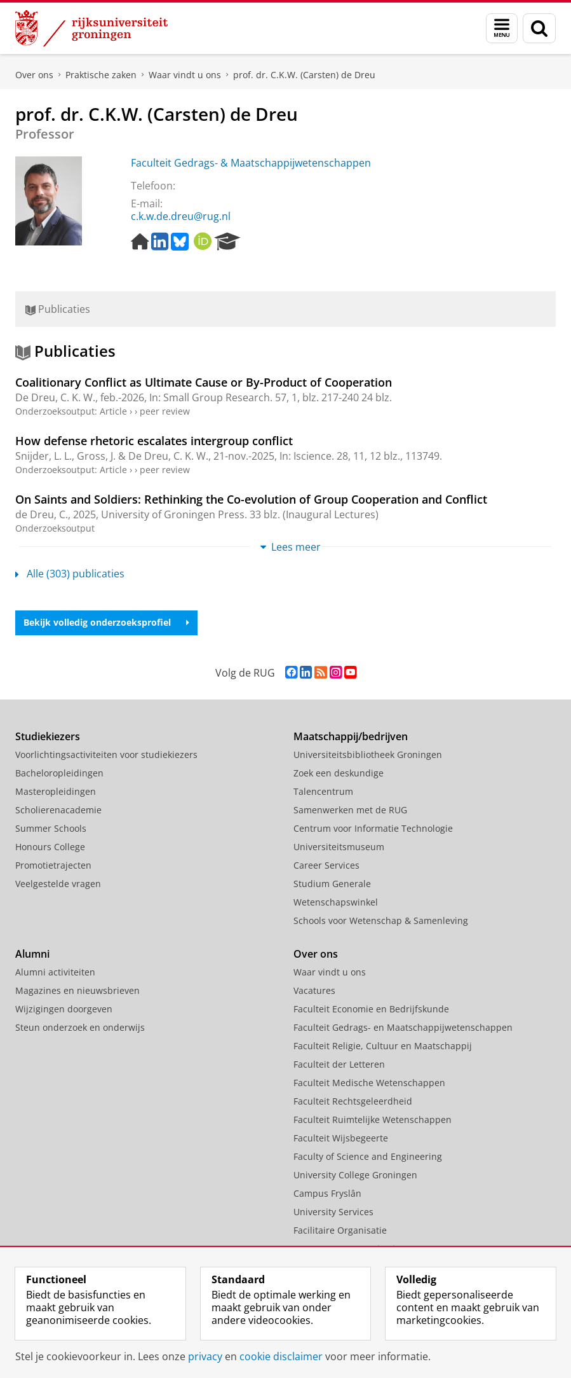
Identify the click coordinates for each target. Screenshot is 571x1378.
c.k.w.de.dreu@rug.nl (181, 216)
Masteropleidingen (55, 791)
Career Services (326, 865)
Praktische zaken (101, 75)
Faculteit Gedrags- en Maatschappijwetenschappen (403, 1027)
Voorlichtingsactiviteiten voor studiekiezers (106, 754)
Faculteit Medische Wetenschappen (369, 1083)
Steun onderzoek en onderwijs (80, 1027)
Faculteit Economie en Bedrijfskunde (371, 1009)
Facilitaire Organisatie (340, 1230)
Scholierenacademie (58, 810)
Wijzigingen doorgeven (63, 1009)
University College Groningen (355, 1175)
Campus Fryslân (327, 1193)
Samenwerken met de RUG (350, 810)
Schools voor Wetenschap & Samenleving (380, 920)
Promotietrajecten (53, 865)
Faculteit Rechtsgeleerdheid (352, 1101)
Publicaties (57, 309)
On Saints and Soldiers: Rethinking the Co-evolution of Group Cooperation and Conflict (251, 499)
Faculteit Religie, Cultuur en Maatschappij (382, 1046)
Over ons (34, 75)
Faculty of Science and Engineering (367, 1156)
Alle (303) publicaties (69, 574)
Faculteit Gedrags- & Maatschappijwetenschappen (251, 163)
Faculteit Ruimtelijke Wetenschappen (372, 1119)
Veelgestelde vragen (58, 884)
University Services (333, 1212)
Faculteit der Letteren (339, 1064)
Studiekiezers (47, 736)
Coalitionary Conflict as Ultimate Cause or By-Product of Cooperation (203, 382)
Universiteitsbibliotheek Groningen (367, 754)
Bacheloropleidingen (59, 773)
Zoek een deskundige (338, 773)
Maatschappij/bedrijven (350, 736)
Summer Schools (50, 828)
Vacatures (314, 990)
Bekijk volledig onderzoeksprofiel (106, 622)
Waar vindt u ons (185, 75)
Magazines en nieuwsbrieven (77, 990)
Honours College (50, 847)
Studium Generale (332, 884)
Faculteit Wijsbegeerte (340, 1138)
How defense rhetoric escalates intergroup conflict (154, 440)
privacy (205, 1356)
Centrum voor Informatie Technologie (373, 828)
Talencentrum (323, 791)
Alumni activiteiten (55, 972)
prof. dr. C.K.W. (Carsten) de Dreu (304, 75)
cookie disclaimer (281, 1356)
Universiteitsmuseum (338, 847)
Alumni (32, 953)
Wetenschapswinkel (335, 902)
